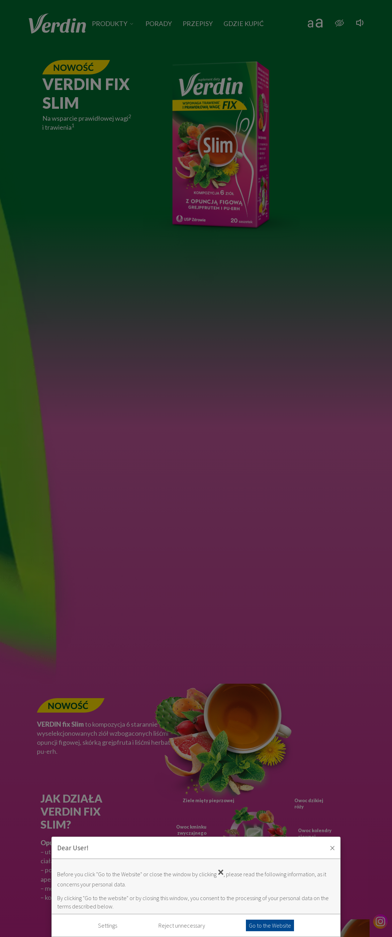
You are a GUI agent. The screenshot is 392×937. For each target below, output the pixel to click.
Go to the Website (270, 925)
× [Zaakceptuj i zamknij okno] (332, 847)
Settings (107, 925)
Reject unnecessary (181, 925)
